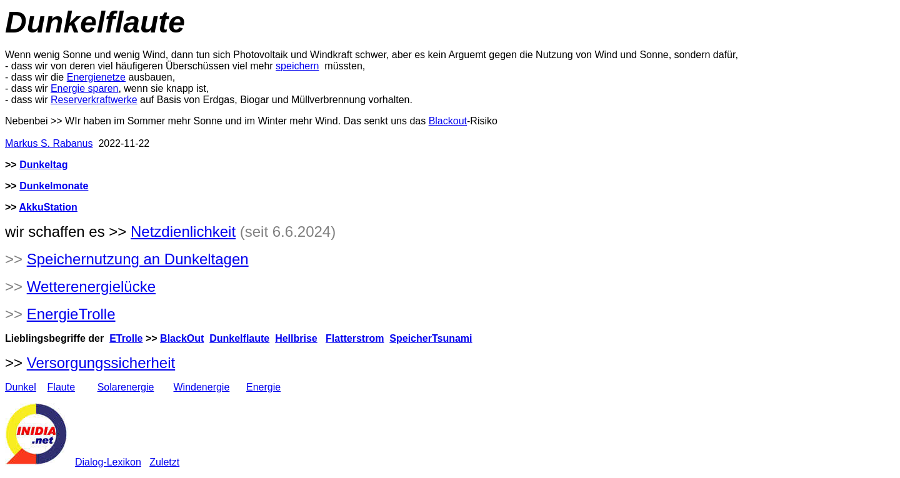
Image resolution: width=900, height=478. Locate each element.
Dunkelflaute (239, 338)
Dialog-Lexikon (108, 462)
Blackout (448, 121)
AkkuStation (48, 207)
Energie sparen (85, 88)
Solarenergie (126, 387)
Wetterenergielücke (91, 286)
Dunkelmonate (53, 186)
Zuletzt (164, 462)
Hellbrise (296, 338)
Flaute (61, 387)
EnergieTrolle (71, 314)
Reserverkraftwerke (94, 99)
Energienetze (96, 77)
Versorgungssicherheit (101, 362)
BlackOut (182, 338)
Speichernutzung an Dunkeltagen (138, 259)
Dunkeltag (43, 164)
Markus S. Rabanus (49, 143)
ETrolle (125, 338)
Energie (263, 387)
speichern (297, 66)
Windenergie (201, 387)
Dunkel (20, 387)
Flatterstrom (355, 338)
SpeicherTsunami (430, 338)
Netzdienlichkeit (183, 231)
